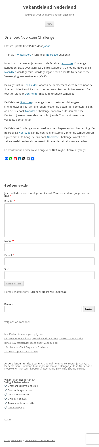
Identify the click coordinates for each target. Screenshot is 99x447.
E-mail (9, 255)
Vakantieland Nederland (49, 7)
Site (6, 269)
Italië (75, 366)
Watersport (24, 54)
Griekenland (51, 366)
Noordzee (52, 54)
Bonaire (62, 363)
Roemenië (49, 368)
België (53, 363)
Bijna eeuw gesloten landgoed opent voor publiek (31, 342)
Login (7, 419)
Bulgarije (73, 363)
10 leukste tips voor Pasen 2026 (21, 351)
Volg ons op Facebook (17, 322)
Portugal (37, 368)
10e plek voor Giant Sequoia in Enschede (26, 347)
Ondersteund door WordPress (40, 440)
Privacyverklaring (13, 440)
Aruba (45, 363)
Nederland (85, 366)
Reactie (9, 201)
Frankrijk (38, 366)
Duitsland (26, 366)
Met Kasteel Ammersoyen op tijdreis (23, 334)
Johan (47, 46)
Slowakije (61, 368)
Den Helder (30, 85)
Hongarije (66, 366)
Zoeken (8, 304)
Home (7, 291)
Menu (49, 23)
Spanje (72, 368)
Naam (9, 241)
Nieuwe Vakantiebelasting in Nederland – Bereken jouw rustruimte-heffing (44, 338)
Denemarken (12, 366)
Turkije (81, 368)
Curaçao (84, 363)
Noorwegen (11, 368)
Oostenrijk (25, 368)
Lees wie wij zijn (16, 407)
